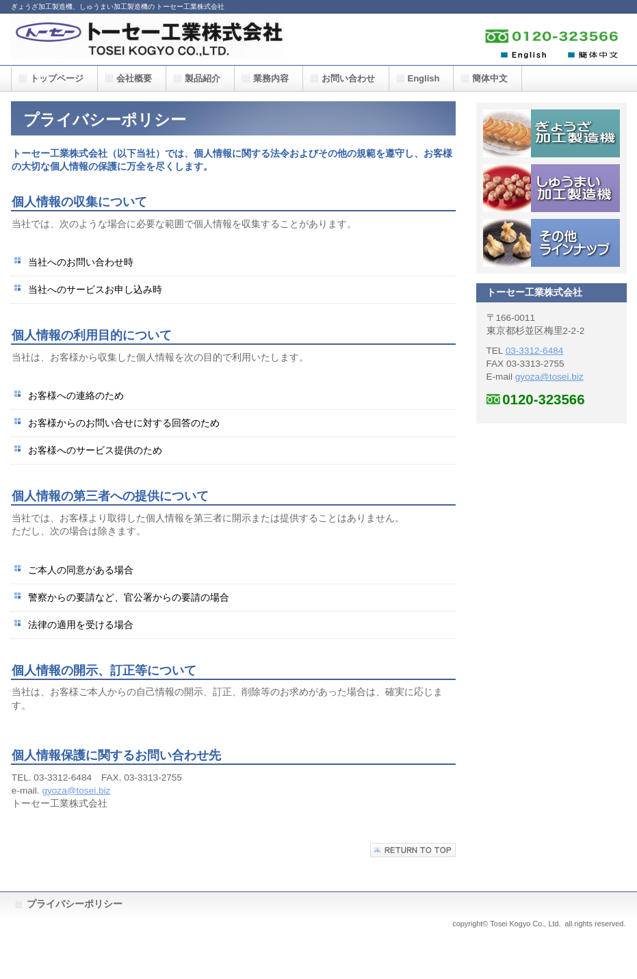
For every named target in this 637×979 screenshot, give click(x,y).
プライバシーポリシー (74, 904)
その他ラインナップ (551, 243)
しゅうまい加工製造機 (551, 188)
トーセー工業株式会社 (148, 39)
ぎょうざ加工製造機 (551, 133)
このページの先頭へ (413, 850)
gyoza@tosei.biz (76, 790)
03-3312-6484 (535, 350)
